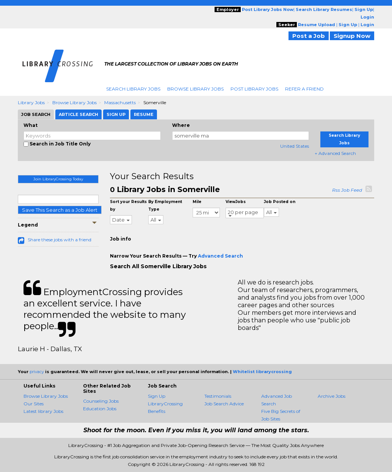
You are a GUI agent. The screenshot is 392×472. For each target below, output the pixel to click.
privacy (37, 371)
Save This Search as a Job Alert (59, 210)
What (31, 125)
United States (294, 146)
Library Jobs (31, 102)
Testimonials (217, 396)
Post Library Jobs (254, 89)
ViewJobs (236, 201)
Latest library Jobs (43, 411)
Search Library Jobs (133, 89)
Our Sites (34, 403)
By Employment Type (165, 205)
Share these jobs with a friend (59, 239)
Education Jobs (99, 408)
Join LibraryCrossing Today (58, 179)
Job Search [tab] (35, 114)
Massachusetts (120, 102)
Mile (197, 201)
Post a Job (308, 35)
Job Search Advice (224, 403)
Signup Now (352, 35)
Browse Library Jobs (195, 89)
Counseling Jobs (101, 401)
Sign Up (156, 396)
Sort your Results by (128, 205)
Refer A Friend (304, 89)
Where (181, 125)
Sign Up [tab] (116, 114)
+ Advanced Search (335, 153)
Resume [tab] (144, 114)
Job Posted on (279, 201)
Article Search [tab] (78, 114)
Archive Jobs (331, 396)
